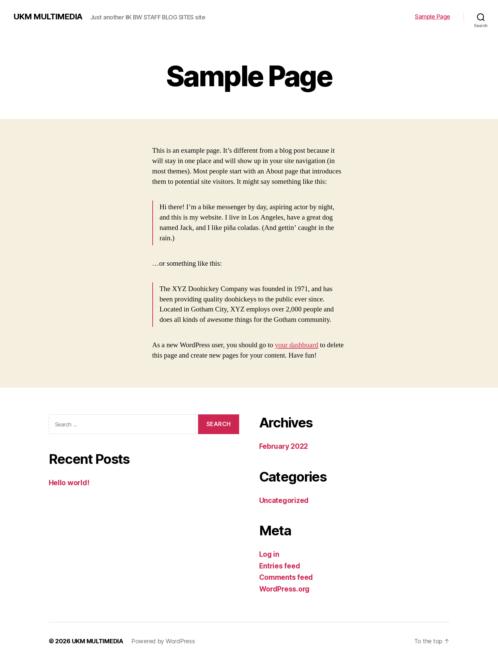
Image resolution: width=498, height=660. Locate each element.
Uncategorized (284, 500)
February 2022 (283, 446)
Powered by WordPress (163, 641)
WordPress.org (284, 589)
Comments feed (286, 577)
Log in (269, 554)
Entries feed (279, 566)
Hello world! (69, 483)
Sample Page (432, 16)
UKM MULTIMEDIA (47, 17)
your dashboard (296, 345)
